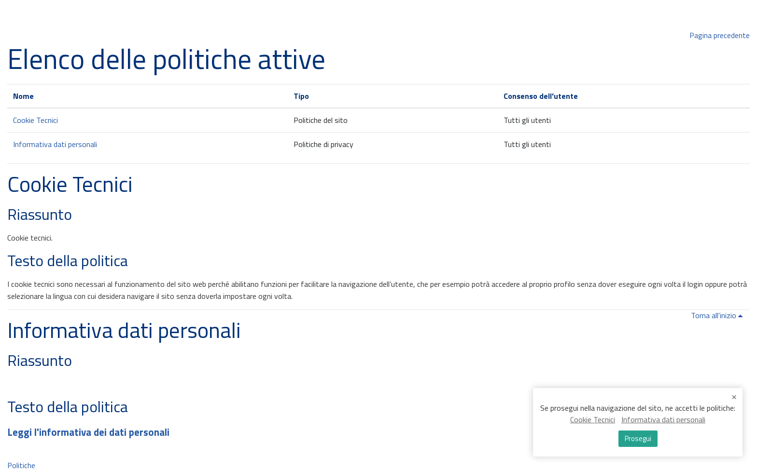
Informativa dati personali (55, 144)
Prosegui (637, 439)
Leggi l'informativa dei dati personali (88, 432)
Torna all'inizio (718, 315)
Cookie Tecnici (35, 120)
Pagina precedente (719, 35)
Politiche (21, 465)
